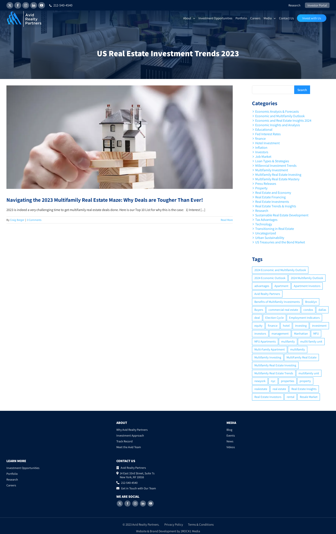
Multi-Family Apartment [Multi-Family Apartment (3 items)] (269, 349)
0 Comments (34, 220)
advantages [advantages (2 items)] (261, 286)
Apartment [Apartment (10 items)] (281, 286)
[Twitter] (120, 504)
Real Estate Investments (272, 201)
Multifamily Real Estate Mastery (277, 179)
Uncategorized (265, 233)
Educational (263, 129)
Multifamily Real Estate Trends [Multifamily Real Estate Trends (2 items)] (273, 373)
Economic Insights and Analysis (277, 125)
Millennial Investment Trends (276, 165)
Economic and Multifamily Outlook (280, 116)
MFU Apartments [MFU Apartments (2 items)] (265, 341)
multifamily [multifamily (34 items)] (297, 349)
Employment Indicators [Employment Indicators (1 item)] (304, 318)
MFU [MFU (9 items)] (316, 333)
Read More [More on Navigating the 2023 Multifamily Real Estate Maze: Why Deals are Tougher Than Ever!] (227, 220)
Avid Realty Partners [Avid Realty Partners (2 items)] (267, 294)
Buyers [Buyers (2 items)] (258, 310)
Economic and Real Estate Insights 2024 (283, 120)
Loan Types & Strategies (272, 161)
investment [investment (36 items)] (319, 325)
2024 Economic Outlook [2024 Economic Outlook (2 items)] (269, 278)
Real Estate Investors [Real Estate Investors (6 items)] (267, 397)
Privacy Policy (173, 524)
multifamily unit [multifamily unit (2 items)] (308, 373)
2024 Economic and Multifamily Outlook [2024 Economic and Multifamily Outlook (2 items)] (280, 270)
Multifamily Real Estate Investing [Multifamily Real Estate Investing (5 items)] (275, 365)
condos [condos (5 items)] (308, 310)
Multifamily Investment (271, 170)
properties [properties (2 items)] (287, 381)
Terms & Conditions (201, 524)
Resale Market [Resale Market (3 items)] (309, 397)
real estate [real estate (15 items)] (279, 389)
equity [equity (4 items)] (258, 325)
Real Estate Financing (270, 197)
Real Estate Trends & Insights (275, 206)
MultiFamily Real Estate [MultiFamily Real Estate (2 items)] (301, 357)
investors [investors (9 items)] (260, 333)
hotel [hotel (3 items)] (286, 325)
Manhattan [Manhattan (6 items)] (301, 333)
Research (261, 210)
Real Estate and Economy (273, 192)
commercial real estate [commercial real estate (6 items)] (283, 310)
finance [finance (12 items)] (273, 325)
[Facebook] (127, 504)
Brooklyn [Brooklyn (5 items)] (311, 302)
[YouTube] (151, 504)
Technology (263, 224)
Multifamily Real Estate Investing (278, 174)
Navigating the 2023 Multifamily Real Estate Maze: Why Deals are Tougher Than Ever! (104, 199)
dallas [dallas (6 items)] (322, 310)
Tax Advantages (266, 219)
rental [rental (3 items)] (290, 397)
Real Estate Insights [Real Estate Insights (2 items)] (303, 389)
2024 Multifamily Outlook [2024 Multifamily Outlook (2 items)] (307, 278)
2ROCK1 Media (190, 531)
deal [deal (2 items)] (257, 318)
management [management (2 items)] (280, 333)
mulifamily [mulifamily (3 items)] (288, 341)
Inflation (261, 147)
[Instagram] (135, 504)
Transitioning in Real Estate (274, 228)
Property (261, 188)
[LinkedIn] (143, 504)
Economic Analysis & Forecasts (277, 111)
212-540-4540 (60, 5)
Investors (261, 152)
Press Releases (265, 183)
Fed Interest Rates (268, 134)
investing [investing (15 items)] (301, 325)
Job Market (263, 156)
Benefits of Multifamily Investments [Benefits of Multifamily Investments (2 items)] (277, 302)
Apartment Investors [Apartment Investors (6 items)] (307, 286)
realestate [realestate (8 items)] (260, 389)
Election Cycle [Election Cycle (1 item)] (274, 318)
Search (302, 90)
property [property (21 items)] (305, 381)
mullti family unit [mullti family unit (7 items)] (311, 341)
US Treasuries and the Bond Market (280, 242)
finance (260, 138)
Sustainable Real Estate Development (281, 215)
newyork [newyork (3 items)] (260, 381)
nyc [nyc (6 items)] (273, 381)
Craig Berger (17, 220)
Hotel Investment (267, 143)
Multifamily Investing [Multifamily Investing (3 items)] (267, 357)
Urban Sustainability (269, 237)
